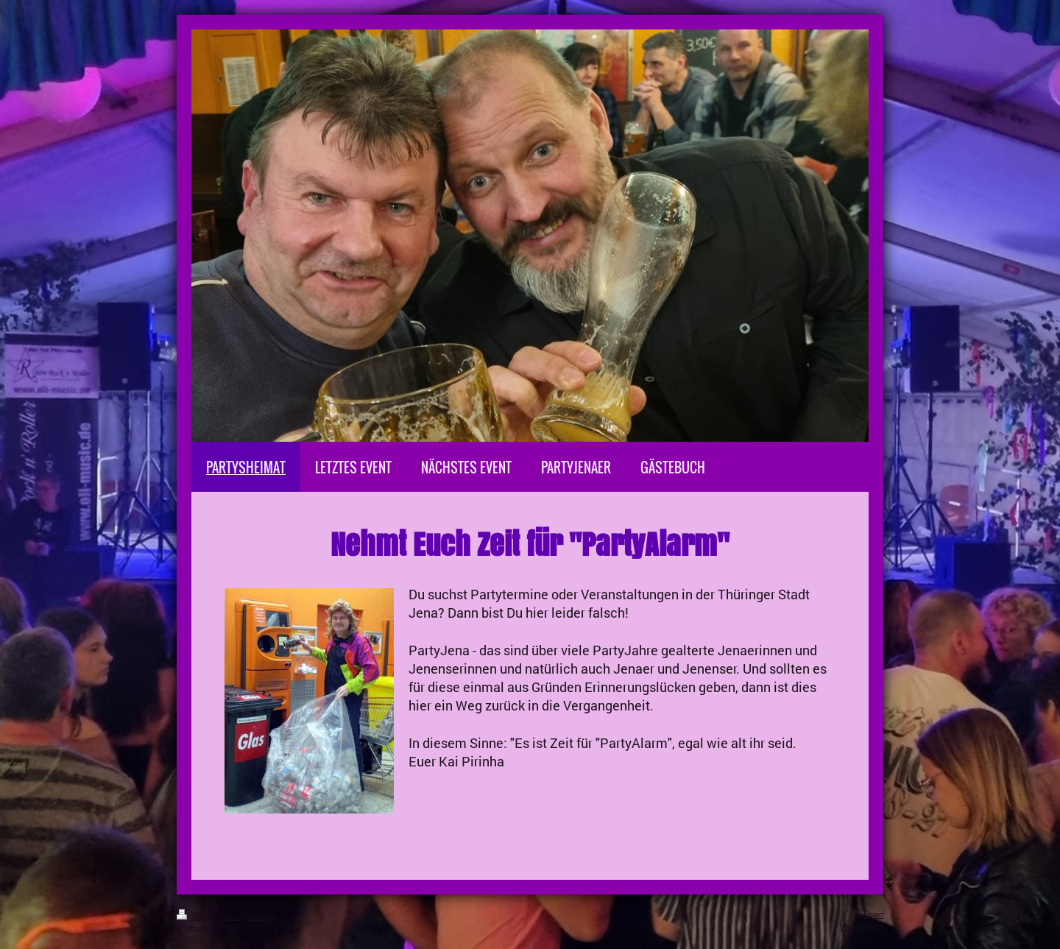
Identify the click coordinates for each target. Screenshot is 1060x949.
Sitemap (260, 916)
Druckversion (209, 916)
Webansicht (861, 926)
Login (873, 914)
